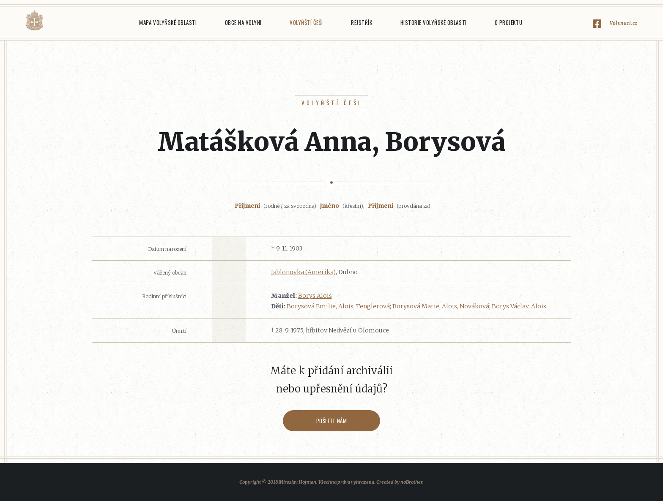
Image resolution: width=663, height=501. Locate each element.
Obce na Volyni (243, 22)
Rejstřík (361, 22)
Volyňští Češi (306, 22)
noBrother (411, 482)
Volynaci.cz (624, 23)
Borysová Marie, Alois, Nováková (440, 306)
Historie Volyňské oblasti (433, 22)
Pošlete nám (331, 421)
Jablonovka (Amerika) (303, 272)
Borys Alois (315, 296)
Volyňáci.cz (34, 20)
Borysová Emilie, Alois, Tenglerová (338, 306)
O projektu (508, 22)
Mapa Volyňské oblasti (168, 22)
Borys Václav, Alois (519, 306)
